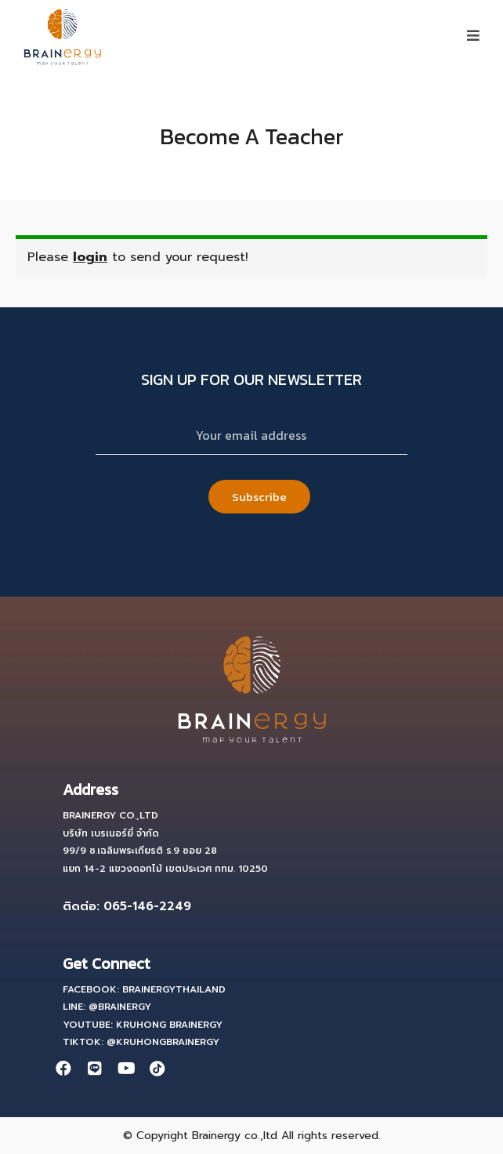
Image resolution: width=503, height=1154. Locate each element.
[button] (473, 35)
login (90, 257)
